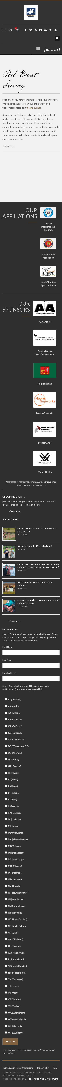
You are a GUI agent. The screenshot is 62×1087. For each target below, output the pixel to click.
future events (33, 107)
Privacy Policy (43, 1068)
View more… (15, 511)
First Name (7, 647)
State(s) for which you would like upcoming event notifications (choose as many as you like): (25, 688)
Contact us (48, 481)
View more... (15, 621)
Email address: (9, 673)
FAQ (55, 1068)
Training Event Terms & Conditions (17, 1068)
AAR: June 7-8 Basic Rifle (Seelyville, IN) (34, 546)
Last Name (7, 660)
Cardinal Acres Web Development (41, 1078)
